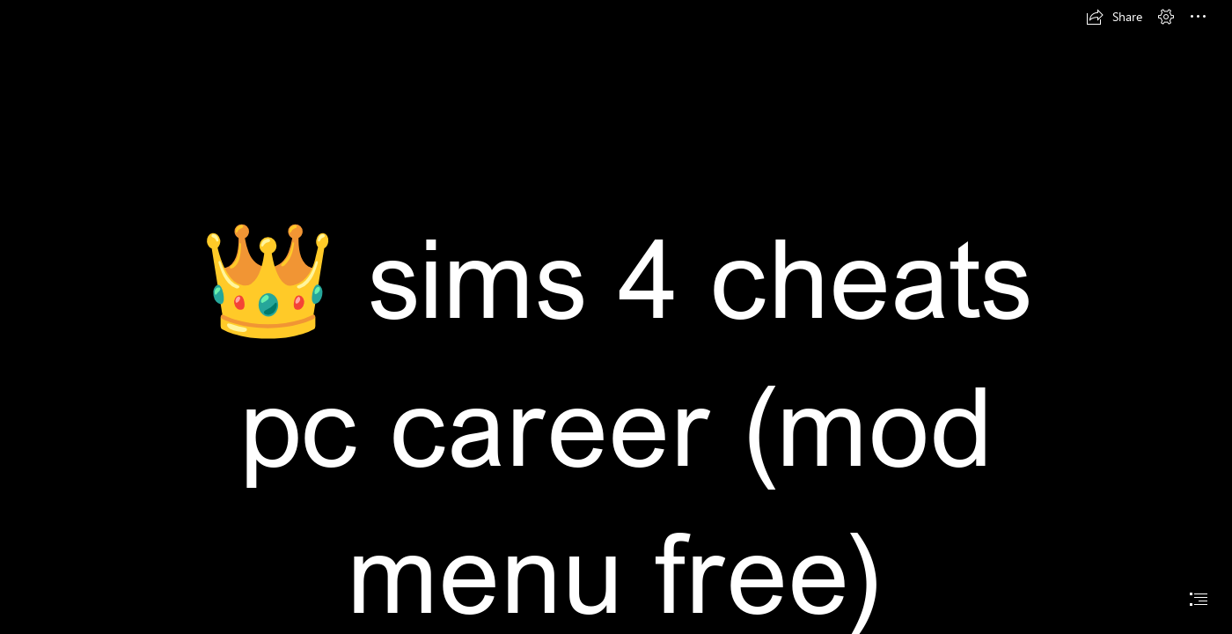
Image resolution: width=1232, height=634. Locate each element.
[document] (616, 317)
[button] (1114, 17)
